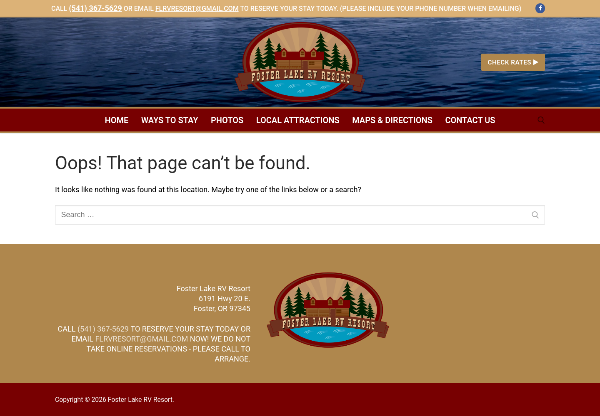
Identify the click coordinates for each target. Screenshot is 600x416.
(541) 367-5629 (95, 8)
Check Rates (513, 62)
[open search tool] (541, 120)
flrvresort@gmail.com (197, 8)
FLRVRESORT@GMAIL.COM (141, 338)
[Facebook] (540, 8)
